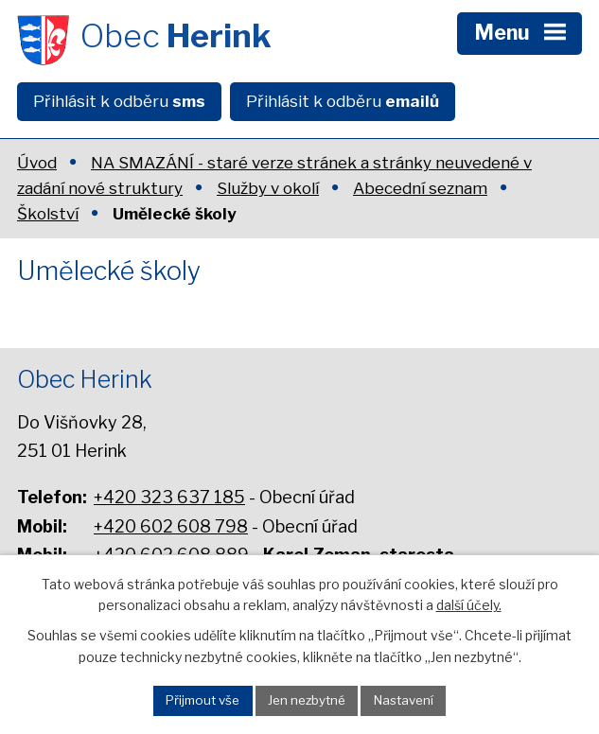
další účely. (469, 605)
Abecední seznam (420, 188)
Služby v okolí (268, 188)
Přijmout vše (202, 700)
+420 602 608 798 (171, 526)
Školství (48, 213)
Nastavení (403, 700)
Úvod (37, 162)
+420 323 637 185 (169, 497)
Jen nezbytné (306, 700)
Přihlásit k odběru (119, 101)
